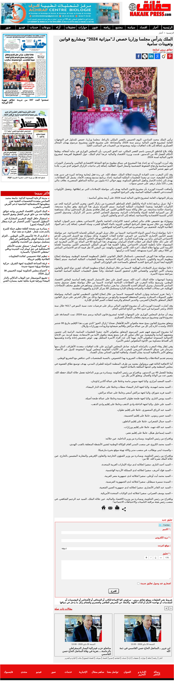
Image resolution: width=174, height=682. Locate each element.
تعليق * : (167, 553)
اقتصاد (143, 27)
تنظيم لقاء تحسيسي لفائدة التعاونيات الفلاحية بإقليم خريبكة (29, 257)
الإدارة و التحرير (113, 661)
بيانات (58, 658)
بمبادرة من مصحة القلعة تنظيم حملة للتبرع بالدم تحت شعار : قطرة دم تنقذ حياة (26, 230)
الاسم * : (167, 529)
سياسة (131, 27)
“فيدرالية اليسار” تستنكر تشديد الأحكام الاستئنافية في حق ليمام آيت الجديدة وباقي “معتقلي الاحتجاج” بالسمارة (27, 249)
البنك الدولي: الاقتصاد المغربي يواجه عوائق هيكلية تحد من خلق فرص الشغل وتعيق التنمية (26, 213)
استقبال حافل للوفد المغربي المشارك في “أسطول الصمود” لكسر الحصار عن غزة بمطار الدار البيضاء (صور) (25, 221)
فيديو (22, 27)
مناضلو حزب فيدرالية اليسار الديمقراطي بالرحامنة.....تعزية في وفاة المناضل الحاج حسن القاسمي (86, 651)
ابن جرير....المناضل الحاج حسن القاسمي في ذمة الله (145, 650)
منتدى (24, 674)
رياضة (106, 27)
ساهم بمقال (98, 674)
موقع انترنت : (164, 545)
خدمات (34, 27)
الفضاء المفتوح (70, 658)
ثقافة (154, 658)
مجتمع (119, 27)
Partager (124, 508)
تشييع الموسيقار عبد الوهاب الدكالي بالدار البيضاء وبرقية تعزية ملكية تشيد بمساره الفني (26, 279)
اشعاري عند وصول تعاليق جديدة (156, 583)
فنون (95, 27)
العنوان (127, 674)
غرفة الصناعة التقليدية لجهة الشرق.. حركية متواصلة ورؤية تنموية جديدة (26, 265)
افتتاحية (111, 658)
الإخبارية (83, 674)
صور (7, 27)
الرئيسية (168, 27)
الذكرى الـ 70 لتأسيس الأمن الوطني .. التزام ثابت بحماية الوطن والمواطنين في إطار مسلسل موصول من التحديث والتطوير (26, 238)
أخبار (155, 27)
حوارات (82, 27)
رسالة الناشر (157, 674)
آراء (58, 27)
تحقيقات (70, 27)
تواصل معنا (112, 674)
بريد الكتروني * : (163, 537)
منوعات (46, 27)
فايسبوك (8, 674)
